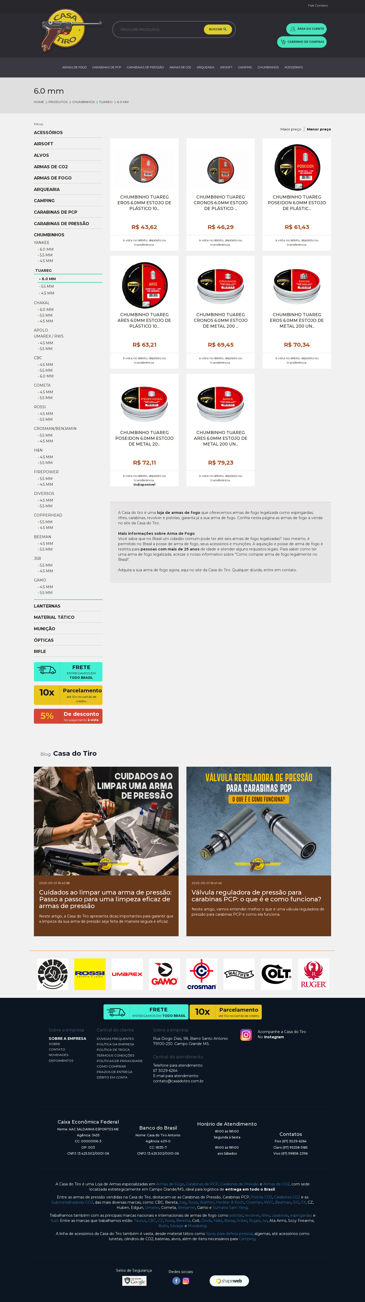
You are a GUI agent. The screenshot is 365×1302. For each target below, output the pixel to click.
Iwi (264, 1220)
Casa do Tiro (75, 753)
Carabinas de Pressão (239, 1184)
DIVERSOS (44, 493)
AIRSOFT (226, 67)
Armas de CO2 (276, 1184)
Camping (247, 1239)
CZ (160, 1220)
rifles (265, 1215)
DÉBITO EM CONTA (112, 1077)
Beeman (283, 1202)
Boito (163, 1225)
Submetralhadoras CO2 (72, 1202)
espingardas (301, 1215)
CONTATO (57, 1049)
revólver (252, 1215)
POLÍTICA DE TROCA (113, 1050)
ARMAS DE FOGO (74, 67)
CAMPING (245, 67)
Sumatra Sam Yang (230, 1207)
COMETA (42, 385)
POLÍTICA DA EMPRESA (115, 1044)
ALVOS (41, 155)
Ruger (254, 1220)
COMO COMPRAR (111, 1066)
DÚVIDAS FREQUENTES (115, 1039)
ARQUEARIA (205, 67)
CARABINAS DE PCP (106, 67)
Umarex (152, 1207)
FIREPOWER (46, 472)
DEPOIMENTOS (61, 1061)
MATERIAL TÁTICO (54, 617)
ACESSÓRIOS (293, 67)
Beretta (183, 1220)
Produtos (56, 102)
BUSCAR (218, 29)
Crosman (254, 1202)
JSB (37, 558)
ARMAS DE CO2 (180, 67)
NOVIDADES (58, 1055)
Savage (177, 1225)
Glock (206, 1220)
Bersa (229, 1220)
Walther (207, 1202)
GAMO (40, 580)
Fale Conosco (318, 5)
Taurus (140, 1220)
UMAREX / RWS (49, 336)
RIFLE (40, 651)
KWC (268, 1202)
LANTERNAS (47, 606)
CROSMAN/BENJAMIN (55, 428)
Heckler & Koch (230, 1202)
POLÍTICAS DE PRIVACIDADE (120, 1061)
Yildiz (217, 1220)
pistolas (236, 1215)
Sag (182, 1202)
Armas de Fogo (170, 1184)
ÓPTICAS (44, 640)
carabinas (280, 1215)
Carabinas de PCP (202, 1184)
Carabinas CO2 (287, 1197)
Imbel (241, 1220)
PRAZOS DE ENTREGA (114, 1072)
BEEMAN (42, 537)
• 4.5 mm (45, 261)
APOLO (41, 330)
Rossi (193, 1202)
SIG (296, 1202)
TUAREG (104, 102)
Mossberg (197, 1225)
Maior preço (291, 129)
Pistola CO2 (261, 1197)
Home (39, 102)
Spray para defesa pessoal (229, 1233)
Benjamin (186, 1207)
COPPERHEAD (48, 515)
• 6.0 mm (46, 249)
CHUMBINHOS (268, 67)
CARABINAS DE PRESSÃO (145, 67)
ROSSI (40, 407)
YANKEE (42, 242)
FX (303, 1202)
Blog (45, 754)
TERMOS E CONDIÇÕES (115, 1055)
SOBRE (54, 1044)
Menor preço (319, 129)
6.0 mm (121, 102)
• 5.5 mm (45, 255)
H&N (38, 450)
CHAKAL (42, 303)
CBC (38, 358)
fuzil (54, 1220)
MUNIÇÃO (44, 629)
